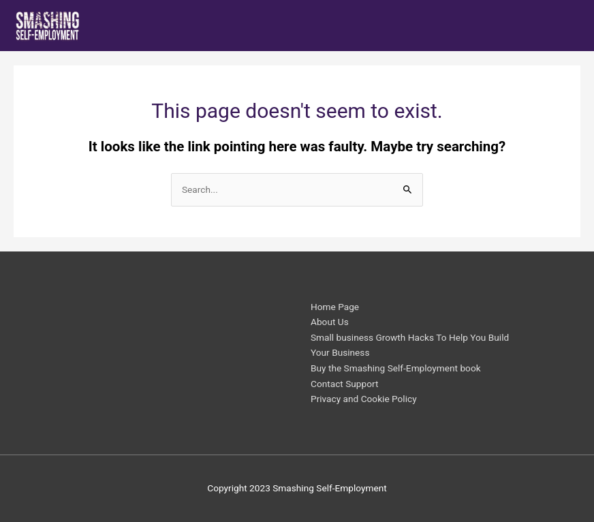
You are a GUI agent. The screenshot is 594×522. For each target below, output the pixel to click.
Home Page (335, 306)
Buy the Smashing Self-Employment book (396, 368)
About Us (330, 321)
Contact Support (344, 383)
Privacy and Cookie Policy (364, 398)
